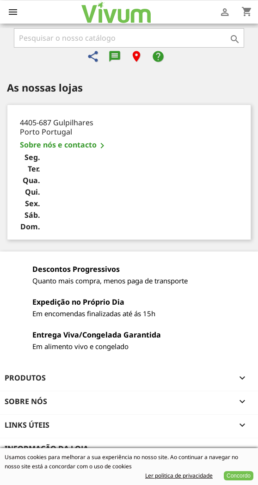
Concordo (239, 476)
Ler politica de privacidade (179, 475)
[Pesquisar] (129, 38)
